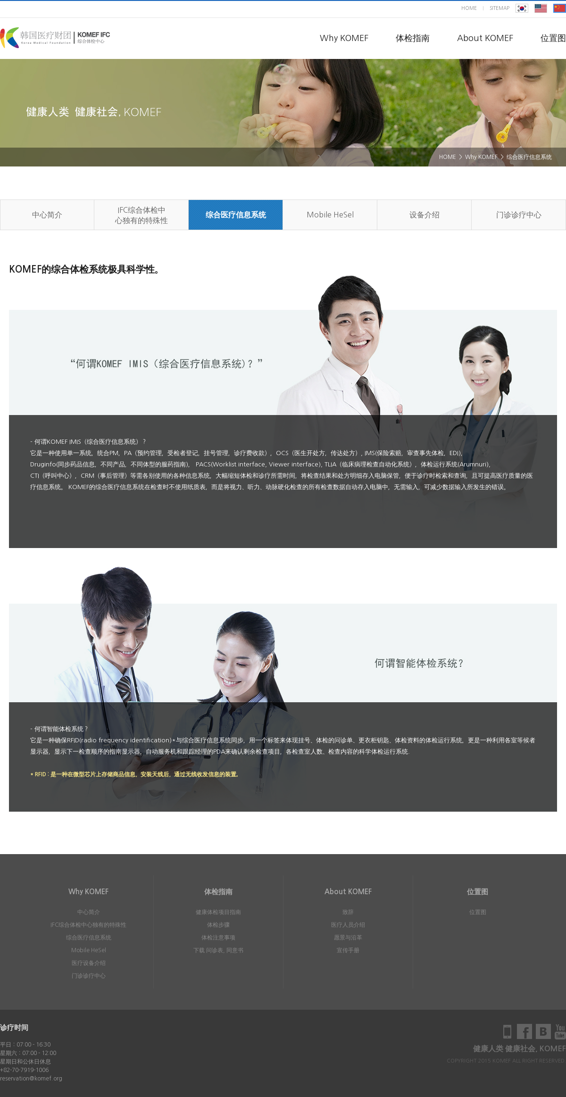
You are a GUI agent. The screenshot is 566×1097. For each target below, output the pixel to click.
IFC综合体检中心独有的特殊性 (141, 215)
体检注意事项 (218, 937)
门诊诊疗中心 (518, 214)
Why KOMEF (344, 38)
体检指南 (413, 38)
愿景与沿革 (348, 937)
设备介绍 (424, 214)
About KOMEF (485, 38)
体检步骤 (218, 925)
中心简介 (47, 214)
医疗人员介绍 (348, 925)
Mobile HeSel (330, 214)
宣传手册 (348, 950)
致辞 (348, 912)
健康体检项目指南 (218, 912)
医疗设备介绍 (89, 963)
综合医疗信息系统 (236, 214)
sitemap (499, 8)
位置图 (553, 38)
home (469, 8)
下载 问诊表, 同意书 (218, 950)
